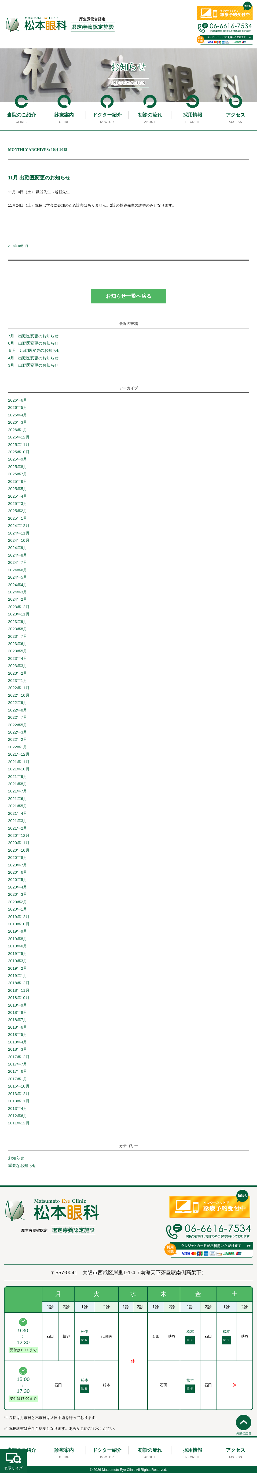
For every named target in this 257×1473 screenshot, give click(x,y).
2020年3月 (17, 894)
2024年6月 (17, 570)
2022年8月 (17, 710)
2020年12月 (19, 835)
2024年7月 (17, 562)
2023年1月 (17, 680)
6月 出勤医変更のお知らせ (33, 343)
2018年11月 (19, 990)
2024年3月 (17, 592)
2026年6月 (17, 400)
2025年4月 (17, 496)
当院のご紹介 (21, 115)
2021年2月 (17, 828)
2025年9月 (17, 459)
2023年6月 (17, 644)
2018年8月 (17, 1012)
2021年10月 (19, 769)
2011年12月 (19, 1123)
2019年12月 (19, 917)
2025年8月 (17, 467)
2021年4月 (17, 813)
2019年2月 (17, 968)
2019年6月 (17, 946)
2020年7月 (17, 865)
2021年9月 (17, 776)
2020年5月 (17, 879)
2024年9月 (17, 548)
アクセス (235, 115)
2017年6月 (17, 1071)
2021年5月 (17, 806)
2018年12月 (19, 983)
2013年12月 (19, 1094)
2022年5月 (17, 725)
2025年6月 (17, 481)
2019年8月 (17, 939)
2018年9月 (17, 1005)
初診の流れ (150, 115)
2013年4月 (17, 1108)
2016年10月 (19, 1086)
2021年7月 (17, 791)
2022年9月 (17, 702)
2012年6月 (17, 1116)
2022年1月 (17, 747)
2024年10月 (19, 540)
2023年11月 (19, 614)
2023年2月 (17, 673)
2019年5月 (17, 953)
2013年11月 (19, 1101)
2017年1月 (17, 1079)
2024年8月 (17, 555)
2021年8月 (17, 784)
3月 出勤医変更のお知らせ (33, 365)
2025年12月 (19, 437)
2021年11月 (19, 762)
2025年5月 (17, 489)
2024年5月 (17, 577)
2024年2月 (17, 599)
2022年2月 (17, 739)
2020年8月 (17, 857)
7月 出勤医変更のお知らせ (33, 336)
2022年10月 (19, 695)
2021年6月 (17, 798)
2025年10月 (19, 452)
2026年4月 (17, 415)
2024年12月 (19, 525)
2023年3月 (17, 666)
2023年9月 (17, 621)
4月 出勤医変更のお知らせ (35, 358)
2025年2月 (17, 511)
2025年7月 (17, 474)
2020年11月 (19, 843)
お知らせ (16, 1158)
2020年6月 (17, 872)
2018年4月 (17, 1042)
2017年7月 (17, 1064)
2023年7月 (17, 636)
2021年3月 (17, 821)
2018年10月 (19, 998)
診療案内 (64, 115)
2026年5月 (17, 407)
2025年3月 (17, 503)
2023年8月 (17, 629)
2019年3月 (17, 961)
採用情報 (192, 115)
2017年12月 (19, 1057)
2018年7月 (17, 1020)
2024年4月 (17, 585)
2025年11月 (19, 444)
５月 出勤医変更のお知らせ (34, 350)
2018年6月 (17, 1027)
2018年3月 (17, 1049)
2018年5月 (17, 1034)
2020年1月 (17, 909)
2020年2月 (17, 902)
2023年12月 (19, 607)
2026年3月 (17, 422)
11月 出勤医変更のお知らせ (39, 177)
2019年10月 (19, 924)
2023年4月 (17, 658)
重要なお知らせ (22, 1165)
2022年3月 (17, 732)
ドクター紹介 (107, 115)
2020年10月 (19, 850)
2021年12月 (19, 754)
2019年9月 (17, 931)
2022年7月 (17, 717)
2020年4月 (17, 887)
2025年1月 (17, 518)
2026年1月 (17, 430)
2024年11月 (19, 533)
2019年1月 (17, 975)
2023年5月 (17, 651)
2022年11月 (19, 688)
